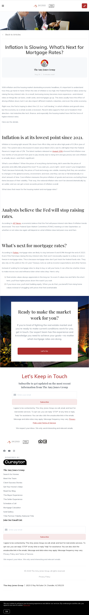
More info (26, 605)
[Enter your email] (46, 394)
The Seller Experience (12, 499)
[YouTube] (9, 451)
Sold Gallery (8, 512)
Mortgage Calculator (12, 507)
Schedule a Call (9, 503)
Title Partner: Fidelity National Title (18, 516)
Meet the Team (9, 478)
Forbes (16, 252)
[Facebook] (4, 451)
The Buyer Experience (12, 495)
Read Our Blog (9, 491)
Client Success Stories (12, 482)
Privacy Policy (44, 577)
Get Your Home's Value (13, 487)
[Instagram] (14, 451)
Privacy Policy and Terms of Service (18, 554)
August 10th (57, 151)
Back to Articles (13, 34)
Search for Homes (11, 474)
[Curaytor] (15, 464)
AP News (17, 223)
